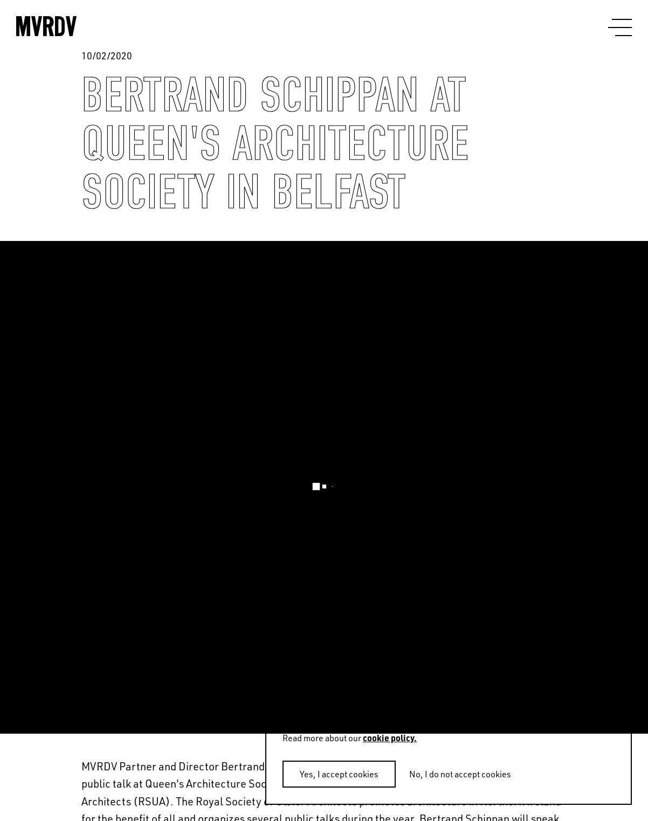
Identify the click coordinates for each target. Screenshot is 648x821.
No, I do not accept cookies (460, 774)
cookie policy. (390, 737)
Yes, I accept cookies (339, 774)
